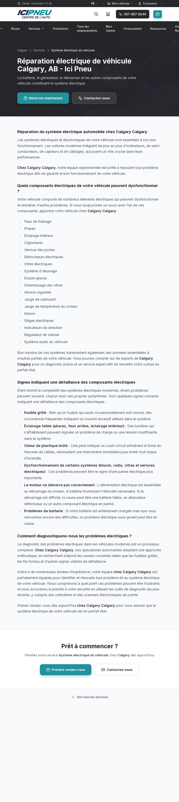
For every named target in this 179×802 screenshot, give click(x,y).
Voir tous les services (89, 697)
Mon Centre (110, 28)
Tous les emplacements (87, 28)
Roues (15, 28)
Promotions (60, 28)
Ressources (158, 28)
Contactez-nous (94, 98)
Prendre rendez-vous (65, 670)
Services (36, 28)
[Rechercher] (96, 14)
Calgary (22, 50)
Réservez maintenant (43, 98)
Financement (133, 28)
